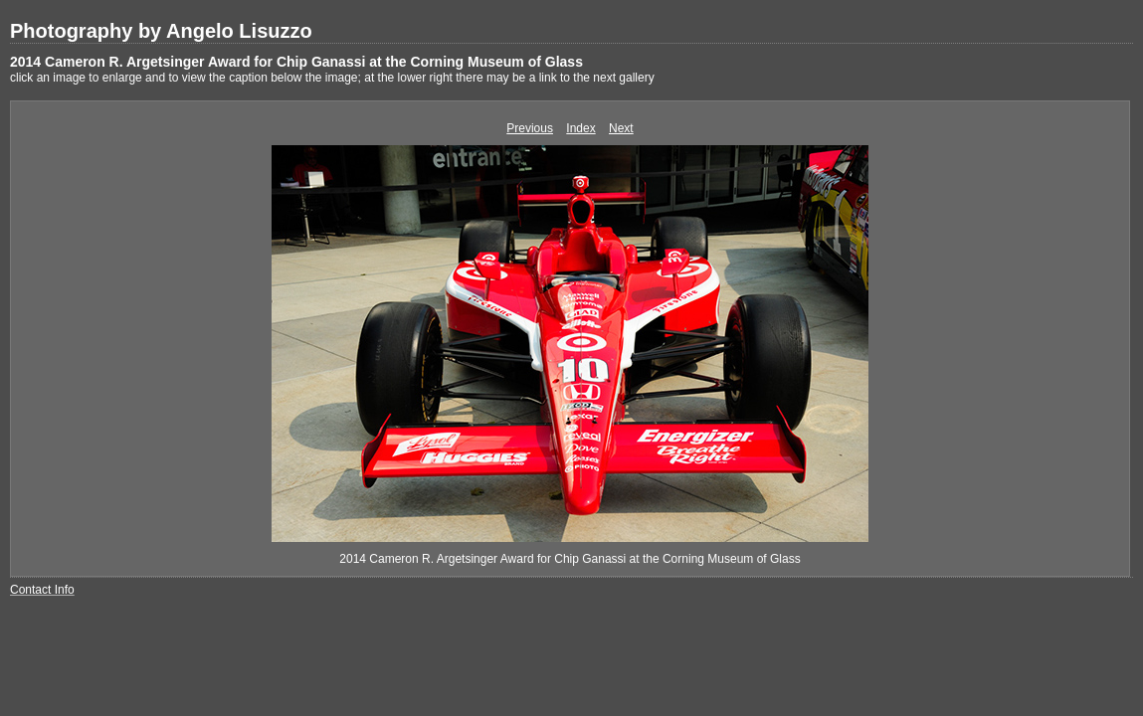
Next (621, 128)
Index (580, 128)
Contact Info (42, 590)
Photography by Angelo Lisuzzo (161, 31)
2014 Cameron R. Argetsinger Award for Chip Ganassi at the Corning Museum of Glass (296, 62)
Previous (529, 128)
